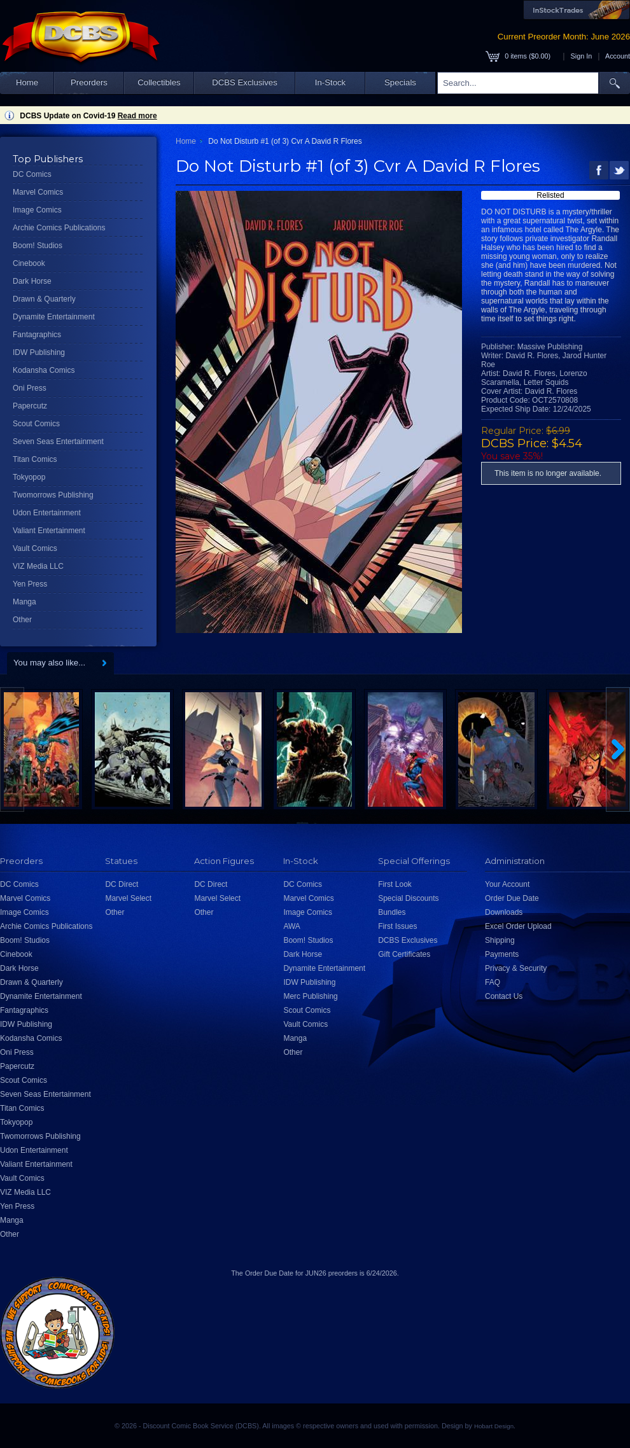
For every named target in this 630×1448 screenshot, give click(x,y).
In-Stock (330, 82)
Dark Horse (32, 281)
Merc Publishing (310, 996)
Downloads (503, 912)
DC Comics (32, 174)
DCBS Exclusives (244, 82)
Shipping (500, 940)
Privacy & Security (516, 968)
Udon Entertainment (47, 512)
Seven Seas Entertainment (58, 441)
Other (22, 619)
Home (27, 82)
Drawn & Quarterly (44, 299)
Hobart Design (494, 1426)
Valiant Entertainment (49, 530)
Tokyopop (29, 477)
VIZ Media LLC (38, 566)
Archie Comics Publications (59, 227)
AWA (291, 926)
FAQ (492, 982)
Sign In (581, 56)
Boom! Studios (37, 245)
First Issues (397, 926)
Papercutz (30, 405)
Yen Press (30, 584)
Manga (24, 601)
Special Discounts (408, 898)
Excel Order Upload (518, 926)
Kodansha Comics (43, 370)
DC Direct (121, 884)
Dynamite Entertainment (54, 316)
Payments (502, 954)
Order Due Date (512, 898)
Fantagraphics (37, 334)
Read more (137, 115)
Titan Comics (35, 459)
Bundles (391, 912)
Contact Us (503, 996)
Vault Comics (35, 548)
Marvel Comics (38, 192)
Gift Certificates (404, 954)
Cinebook (29, 263)
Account (617, 56)
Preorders (89, 82)
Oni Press (29, 388)
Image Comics (37, 209)
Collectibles (158, 82)
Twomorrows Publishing (53, 495)
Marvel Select (128, 898)
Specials (400, 82)
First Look (395, 884)
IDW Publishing (39, 352)
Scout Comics (36, 423)
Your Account (507, 884)
